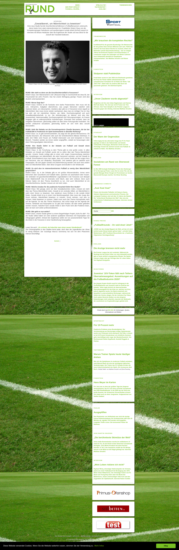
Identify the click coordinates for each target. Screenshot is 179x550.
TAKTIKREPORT (100, 7)
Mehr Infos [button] (99, 546)
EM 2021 (111, 310)
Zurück (56, 241)
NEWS (77, 5)
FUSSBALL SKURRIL (72, 9)
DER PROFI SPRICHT (72, 7)
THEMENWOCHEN (125, 5)
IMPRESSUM (85, 536)
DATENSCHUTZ (98, 536)
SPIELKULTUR (101, 5)
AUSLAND (102, 9)
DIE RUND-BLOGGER (63, 536)
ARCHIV (76, 536)
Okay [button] (166, 546)
